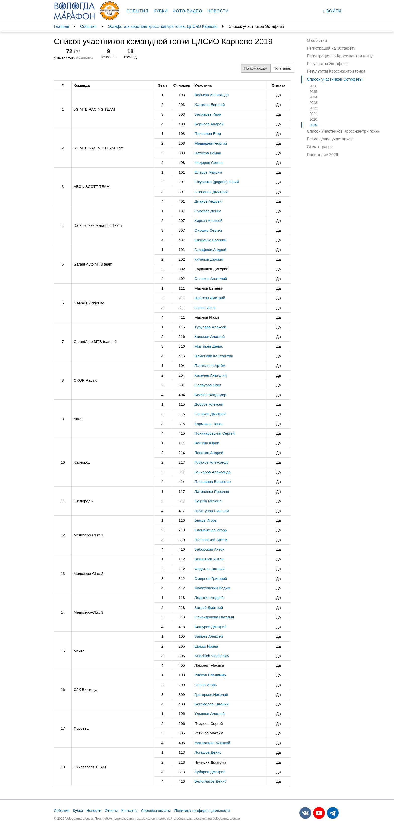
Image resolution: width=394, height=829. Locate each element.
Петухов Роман (207, 153)
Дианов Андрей (208, 201)
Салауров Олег (207, 385)
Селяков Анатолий (210, 278)
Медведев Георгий (210, 143)
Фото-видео (187, 11)
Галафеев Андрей (210, 249)
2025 (313, 92)
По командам (255, 68)
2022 (313, 108)
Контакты (129, 810)
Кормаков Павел (208, 424)
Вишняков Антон (209, 559)
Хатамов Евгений (209, 104)
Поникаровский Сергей (214, 433)
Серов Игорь (205, 685)
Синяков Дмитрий (210, 414)
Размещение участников (330, 139)
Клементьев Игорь (210, 530)
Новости (218, 11)
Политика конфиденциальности (202, 810)
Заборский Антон (209, 549)
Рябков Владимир (210, 675)
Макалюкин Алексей (212, 743)
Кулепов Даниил (208, 259)
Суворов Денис (207, 211)
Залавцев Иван (207, 114)
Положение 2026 (322, 155)
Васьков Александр (211, 95)
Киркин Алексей (208, 220)
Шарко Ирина (206, 646)
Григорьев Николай (211, 694)
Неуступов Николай (211, 511)
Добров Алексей (208, 404)
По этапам (283, 68)
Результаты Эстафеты (327, 64)
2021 (313, 114)
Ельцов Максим (208, 172)
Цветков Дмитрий (209, 298)
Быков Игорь (205, 520)
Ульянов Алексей (209, 713)
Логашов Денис (207, 752)
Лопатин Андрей (208, 452)
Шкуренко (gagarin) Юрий (216, 182)
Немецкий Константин (213, 356)
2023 (313, 103)
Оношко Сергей (208, 230)
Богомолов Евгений (211, 704)
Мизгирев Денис (208, 346)
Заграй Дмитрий (208, 607)
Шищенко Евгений (210, 240)
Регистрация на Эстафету (331, 48)
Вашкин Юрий (206, 443)
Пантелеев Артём (209, 365)
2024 (313, 97)
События (137, 11)
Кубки (161, 11)
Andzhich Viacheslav (211, 656)
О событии (317, 40)
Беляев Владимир (210, 395)
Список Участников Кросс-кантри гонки (343, 131)
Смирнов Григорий (210, 578)
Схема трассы (320, 147)
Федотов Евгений (209, 569)
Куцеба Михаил (207, 501)
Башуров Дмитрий (210, 627)
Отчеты (111, 810)
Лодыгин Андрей (209, 597)
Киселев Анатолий (210, 375)
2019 (313, 125)
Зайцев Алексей (208, 636)
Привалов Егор (207, 133)
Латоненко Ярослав (211, 491)
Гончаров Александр (212, 472)
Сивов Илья (204, 308)
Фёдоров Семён (208, 162)
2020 (313, 119)
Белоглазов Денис (210, 781)
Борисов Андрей (208, 124)
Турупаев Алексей (210, 327)
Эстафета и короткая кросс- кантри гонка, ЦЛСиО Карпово (162, 26)
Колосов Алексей (209, 336)
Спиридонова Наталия (214, 617)
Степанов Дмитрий (211, 192)
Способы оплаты (156, 810)
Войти (332, 11)
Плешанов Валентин (212, 481)
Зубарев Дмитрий (209, 772)
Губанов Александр (211, 462)
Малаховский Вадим (212, 588)
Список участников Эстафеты (334, 79)
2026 (313, 86)
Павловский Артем (210, 540)
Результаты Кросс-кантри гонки (336, 71)
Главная (61, 26)
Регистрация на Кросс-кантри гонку (340, 56)
